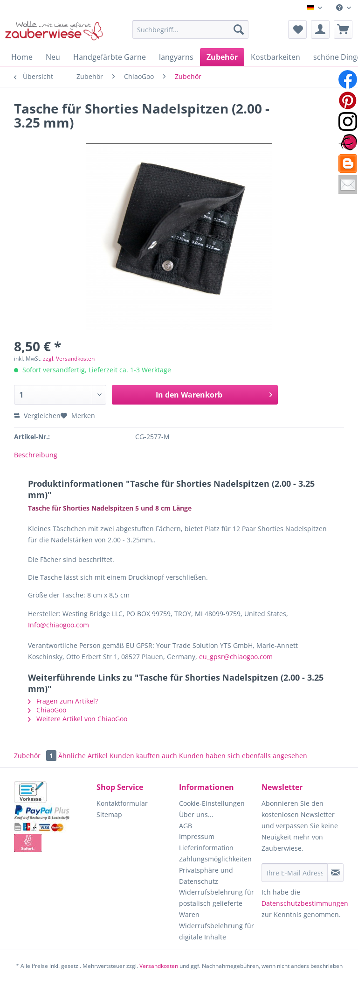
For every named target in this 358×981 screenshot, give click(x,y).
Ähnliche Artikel (83, 755)
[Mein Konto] (320, 29)
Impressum (196, 836)
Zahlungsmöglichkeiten (215, 858)
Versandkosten (158, 966)
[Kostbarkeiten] (275, 57)
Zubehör (36, 755)
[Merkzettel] (297, 29)
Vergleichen (37, 415)
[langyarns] (176, 57)
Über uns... (196, 814)
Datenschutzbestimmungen (305, 903)
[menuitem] (343, 8)
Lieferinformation (206, 847)
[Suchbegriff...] (190, 29)
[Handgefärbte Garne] (109, 57)
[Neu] (53, 57)
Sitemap (109, 814)
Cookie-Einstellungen (212, 803)
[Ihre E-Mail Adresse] (295, 872)
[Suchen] (238, 29)
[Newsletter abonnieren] (335, 872)
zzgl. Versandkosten (69, 359)
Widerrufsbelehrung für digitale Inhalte (216, 931)
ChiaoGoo (47, 709)
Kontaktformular (122, 803)
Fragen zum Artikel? (63, 701)
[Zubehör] (222, 57)
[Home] (22, 57)
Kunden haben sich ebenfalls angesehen (243, 755)
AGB (185, 825)
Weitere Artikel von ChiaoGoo (77, 718)
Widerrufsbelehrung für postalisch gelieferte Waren (216, 903)
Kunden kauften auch (143, 755)
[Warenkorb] (343, 29)
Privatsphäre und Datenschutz (206, 876)
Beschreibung (35, 454)
